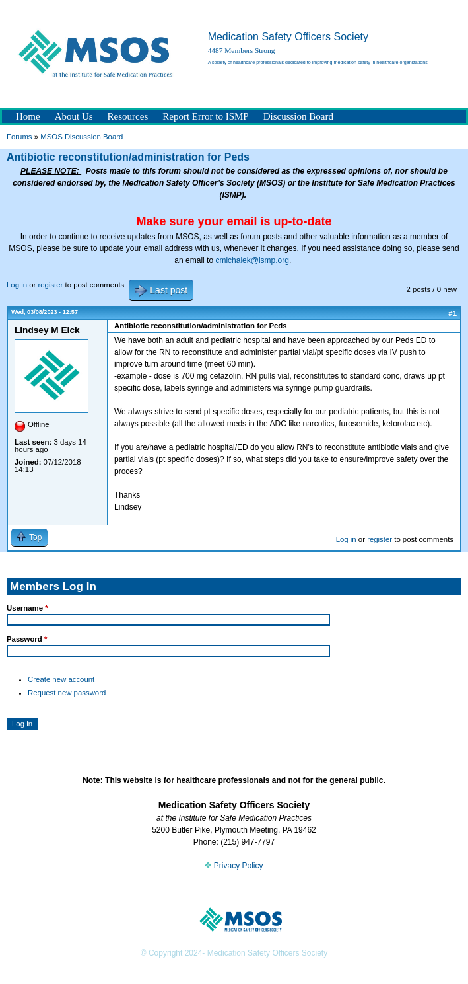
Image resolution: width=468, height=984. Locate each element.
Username (27, 608)
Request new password (67, 693)
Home (28, 116)
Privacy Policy (234, 865)
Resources (128, 116)
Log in (17, 285)
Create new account (61, 679)
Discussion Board (298, 116)
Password (27, 639)
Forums (19, 137)
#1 (452, 313)
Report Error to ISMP (205, 116)
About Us (74, 116)
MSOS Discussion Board (81, 137)
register (50, 285)
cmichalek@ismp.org (252, 260)
